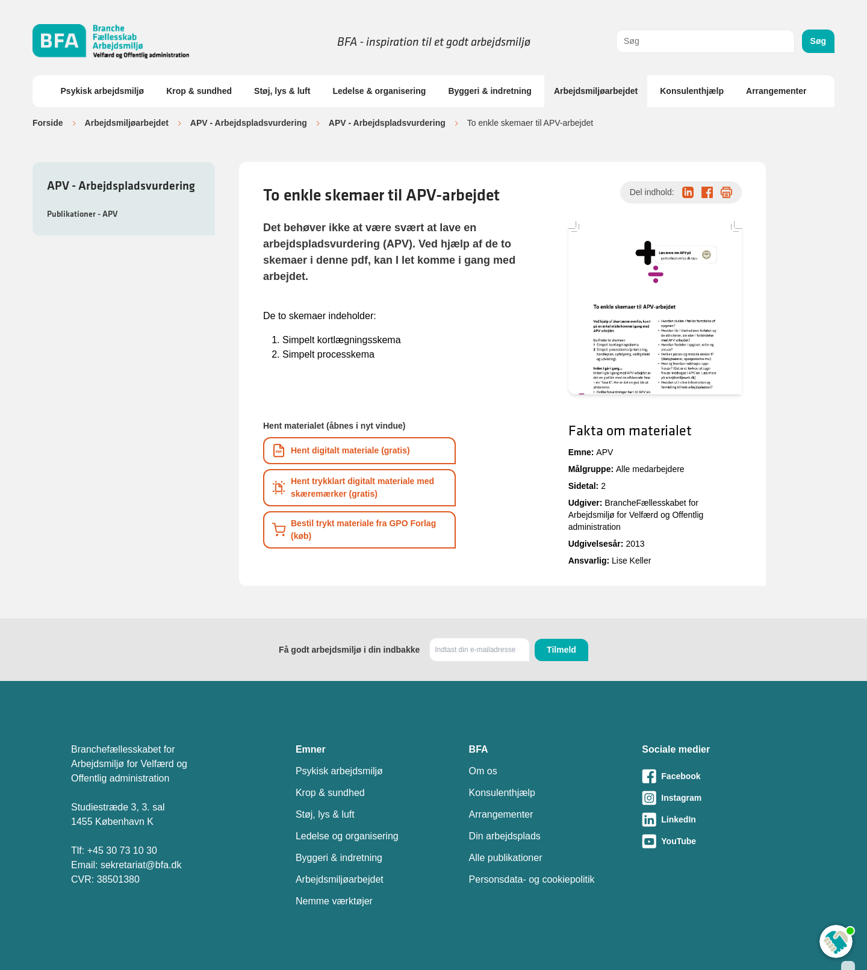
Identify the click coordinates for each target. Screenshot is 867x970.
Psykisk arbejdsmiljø (102, 91)
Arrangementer (776, 91)
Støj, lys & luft (282, 91)
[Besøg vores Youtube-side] (719, 841)
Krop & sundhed (199, 91)
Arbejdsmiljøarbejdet (596, 91)
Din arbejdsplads (505, 836)
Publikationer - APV (82, 213)
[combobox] (705, 41)
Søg (818, 41)
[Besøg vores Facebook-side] (719, 776)
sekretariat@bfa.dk (141, 865)
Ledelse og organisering (347, 836)
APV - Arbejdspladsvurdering (248, 123)
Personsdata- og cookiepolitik (532, 879)
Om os (483, 771)
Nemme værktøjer (334, 901)
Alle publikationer (505, 858)
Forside (48, 123)
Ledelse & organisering (379, 91)
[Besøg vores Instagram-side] (719, 798)
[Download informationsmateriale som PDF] (359, 450)
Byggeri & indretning (489, 91)
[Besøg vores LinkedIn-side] (719, 819)
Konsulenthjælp (692, 91)
